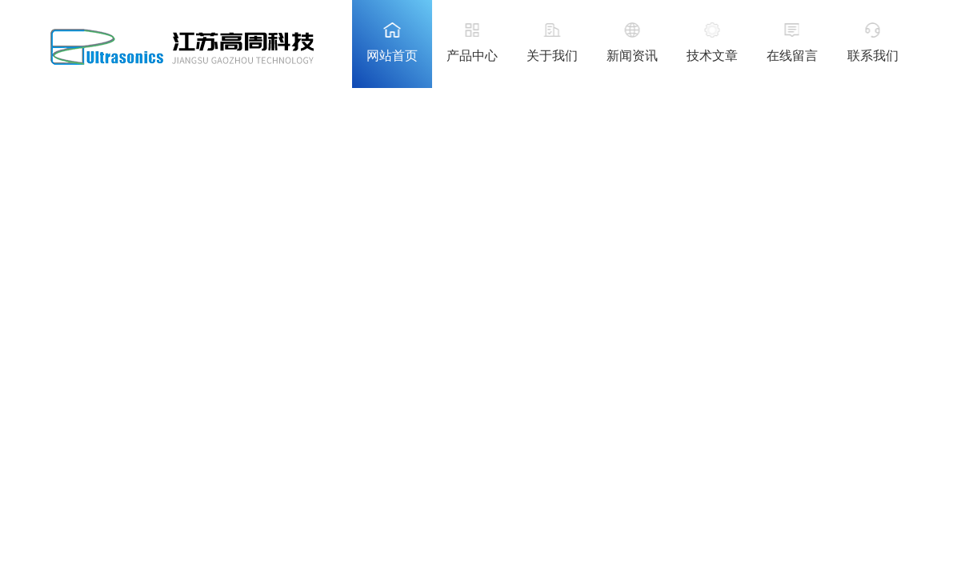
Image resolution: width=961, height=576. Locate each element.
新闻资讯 (632, 55)
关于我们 (552, 55)
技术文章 (712, 55)
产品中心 (472, 55)
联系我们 (873, 55)
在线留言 (792, 55)
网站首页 (392, 55)
